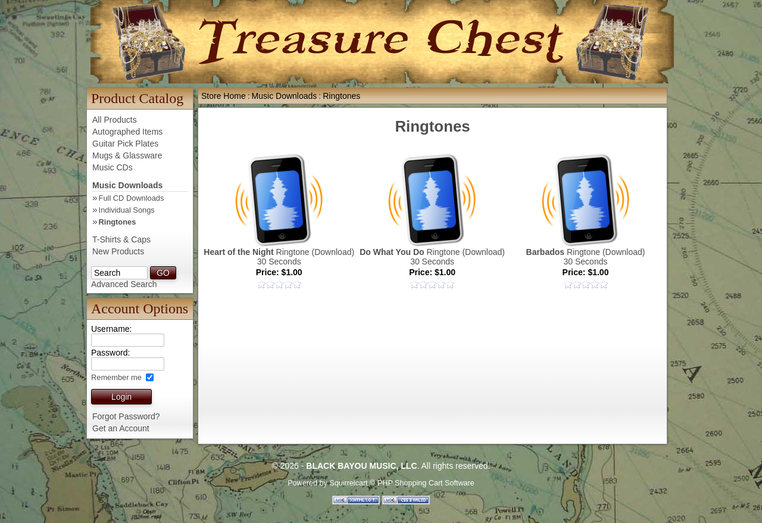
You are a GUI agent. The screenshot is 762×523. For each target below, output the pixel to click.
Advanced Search (124, 284)
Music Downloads (127, 185)
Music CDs (112, 167)
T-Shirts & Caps (121, 239)
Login (121, 396)
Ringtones (117, 221)
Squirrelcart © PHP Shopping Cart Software (401, 483)
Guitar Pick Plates (125, 143)
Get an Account (120, 428)
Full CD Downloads (131, 198)
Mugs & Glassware (127, 155)
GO (163, 273)
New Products (118, 251)
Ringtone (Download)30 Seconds (279, 256)
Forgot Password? (126, 416)
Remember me (117, 377)
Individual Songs (127, 210)
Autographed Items (127, 131)
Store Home (223, 96)
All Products (114, 119)
